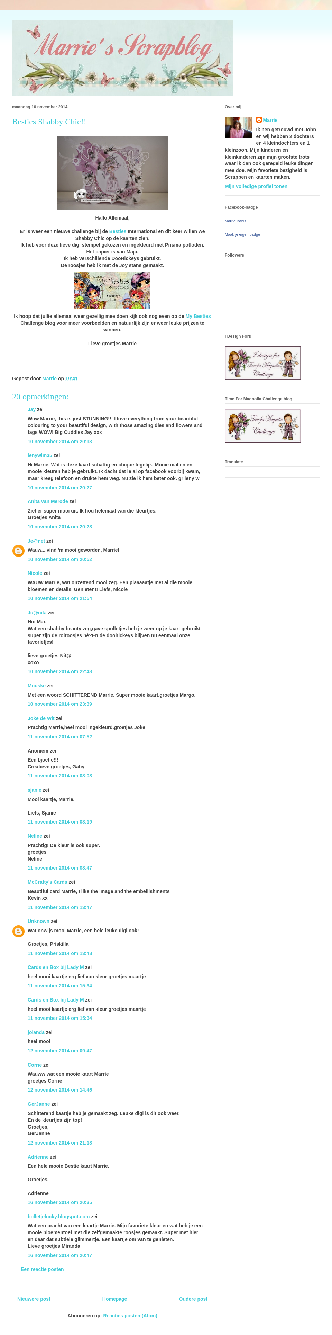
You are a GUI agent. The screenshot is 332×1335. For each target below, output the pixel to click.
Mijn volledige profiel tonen (256, 186)
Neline (35, 836)
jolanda (36, 1032)
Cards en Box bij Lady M (56, 967)
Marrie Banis (235, 221)
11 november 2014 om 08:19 (60, 822)
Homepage (114, 1299)
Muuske (37, 685)
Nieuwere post (33, 1299)
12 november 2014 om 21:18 (60, 1143)
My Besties (198, 316)
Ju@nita (38, 612)
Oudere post (193, 1299)
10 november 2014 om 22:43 (60, 671)
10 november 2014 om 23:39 (60, 704)
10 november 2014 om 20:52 (60, 559)
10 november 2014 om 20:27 (60, 487)
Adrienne (38, 1157)
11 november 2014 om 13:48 (60, 953)
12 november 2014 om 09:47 (60, 1050)
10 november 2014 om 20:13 (60, 441)
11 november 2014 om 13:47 (60, 907)
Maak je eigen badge (242, 234)
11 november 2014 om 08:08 (60, 775)
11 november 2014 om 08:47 (60, 868)
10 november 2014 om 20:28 (60, 526)
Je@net (36, 541)
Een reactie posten (42, 1269)
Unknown (38, 921)
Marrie (270, 120)
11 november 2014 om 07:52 (60, 736)
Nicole (35, 573)
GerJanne (39, 1104)
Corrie (35, 1065)
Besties (118, 231)
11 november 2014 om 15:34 (60, 985)
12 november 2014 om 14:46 (60, 1090)
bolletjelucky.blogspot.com (59, 1216)
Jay (32, 409)
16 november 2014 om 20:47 (60, 1255)
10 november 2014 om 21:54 (60, 598)
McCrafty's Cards (47, 882)
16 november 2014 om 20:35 (60, 1202)
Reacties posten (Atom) (130, 1315)
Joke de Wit (41, 718)
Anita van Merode (48, 501)
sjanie (35, 790)
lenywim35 (40, 455)
